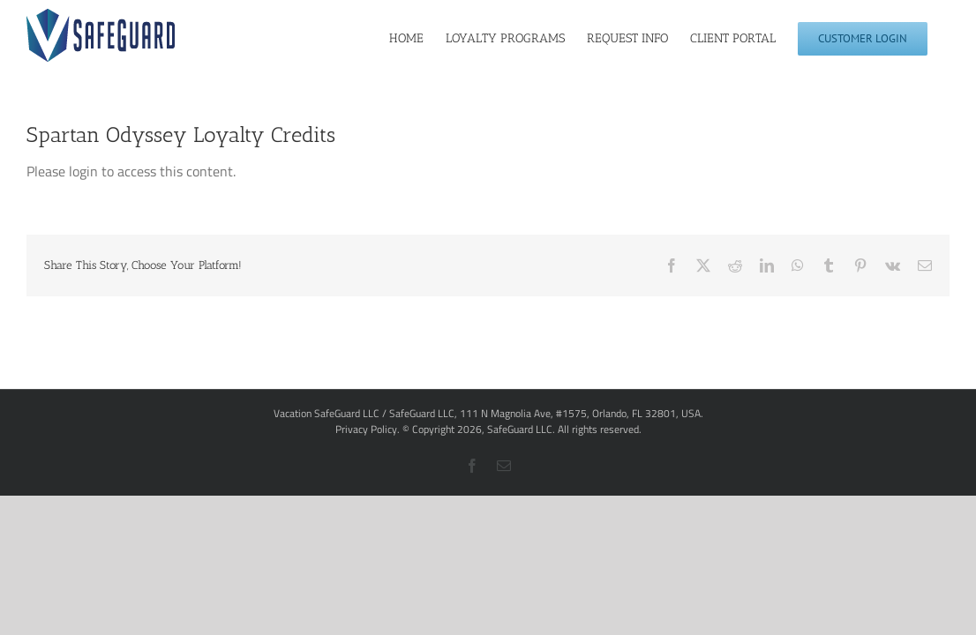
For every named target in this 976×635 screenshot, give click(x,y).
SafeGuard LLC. (521, 429)
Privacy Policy (366, 429)
